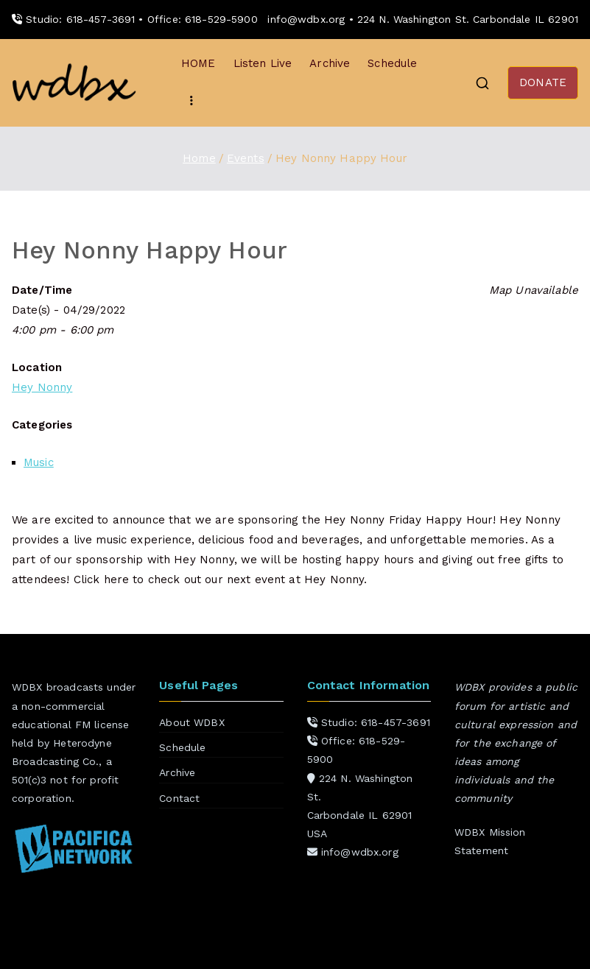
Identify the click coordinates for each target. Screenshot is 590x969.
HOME (198, 63)
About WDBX (192, 722)
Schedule (392, 63)
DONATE (542, 82)
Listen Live (262, 63)
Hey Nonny (42, 387)
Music (39, 462)
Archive (329, 63)
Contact (179, 798)
